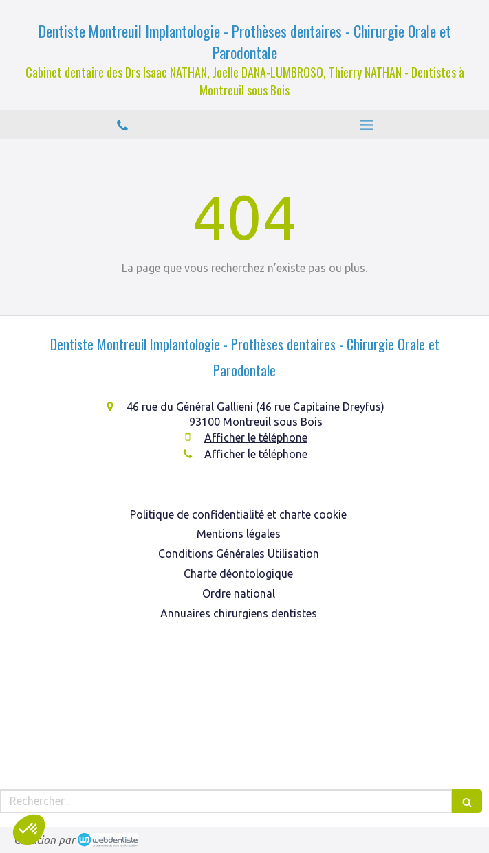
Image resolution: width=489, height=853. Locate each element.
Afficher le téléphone (255, 437)
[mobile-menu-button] (367, 125)
